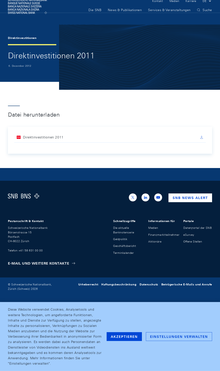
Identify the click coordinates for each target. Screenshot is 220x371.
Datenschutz (149, 284)
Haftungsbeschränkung (118, 284)
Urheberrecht (88, 284)
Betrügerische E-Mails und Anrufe (186, 284)
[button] (207, 7)
